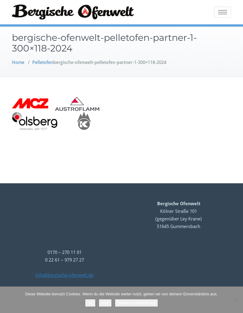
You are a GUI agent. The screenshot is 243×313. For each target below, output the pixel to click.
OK (90, 303)
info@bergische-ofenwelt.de (64, 275)
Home (18, 62)
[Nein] (235, 300)
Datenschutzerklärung (136, 303)
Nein (105, 303)
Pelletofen (42, 62)
